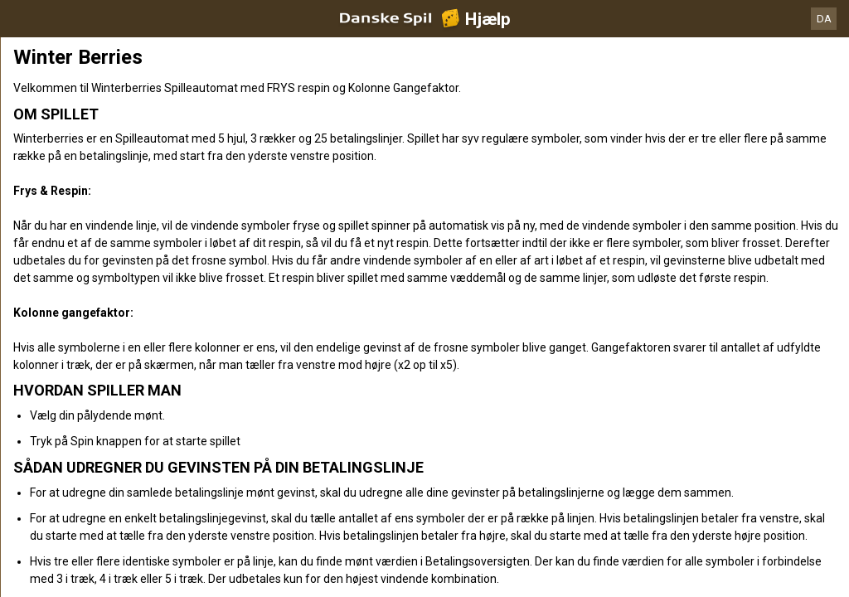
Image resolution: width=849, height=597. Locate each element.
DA (824, 18)
